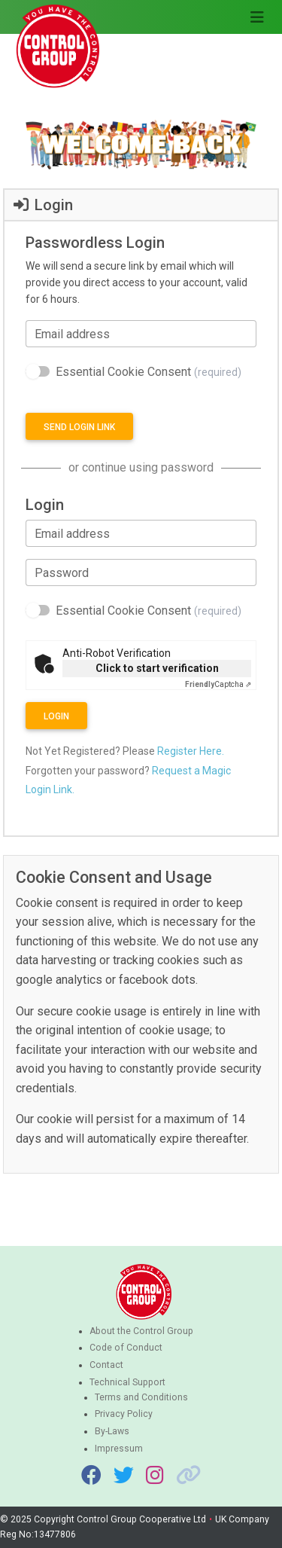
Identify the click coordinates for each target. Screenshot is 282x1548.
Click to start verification (157, 668)
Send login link (79, 427)
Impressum (119, 1448)
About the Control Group (141, 1331)
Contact (106, 1365)
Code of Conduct (125, 1347)
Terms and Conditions (141, 1397)
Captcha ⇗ (218, 684)
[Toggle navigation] (257, 17)
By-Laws (112, 1431)
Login (56, 716)
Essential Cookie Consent (148, 372)
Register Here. (190, 751)
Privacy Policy (124, 1414)
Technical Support (127, 1382)
